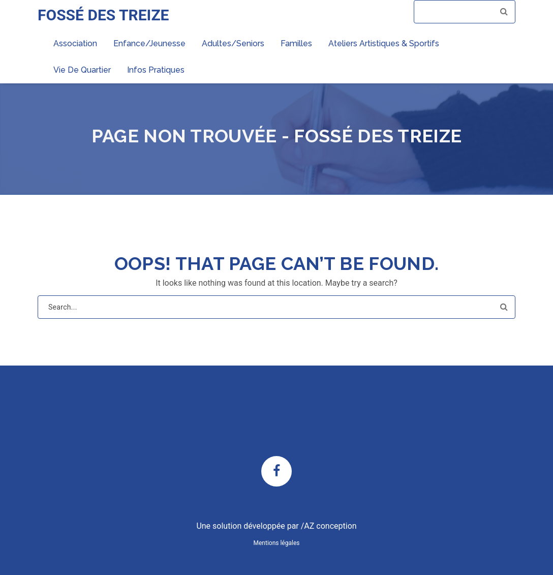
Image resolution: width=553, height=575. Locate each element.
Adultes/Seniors (233, 43)
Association (75, 43)
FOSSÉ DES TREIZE (103, 15)
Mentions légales (277, 543)
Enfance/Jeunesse (149, 43)
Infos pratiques (156, 70)
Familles (296, 43)
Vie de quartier (82, 70)
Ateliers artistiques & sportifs (383, 43)
